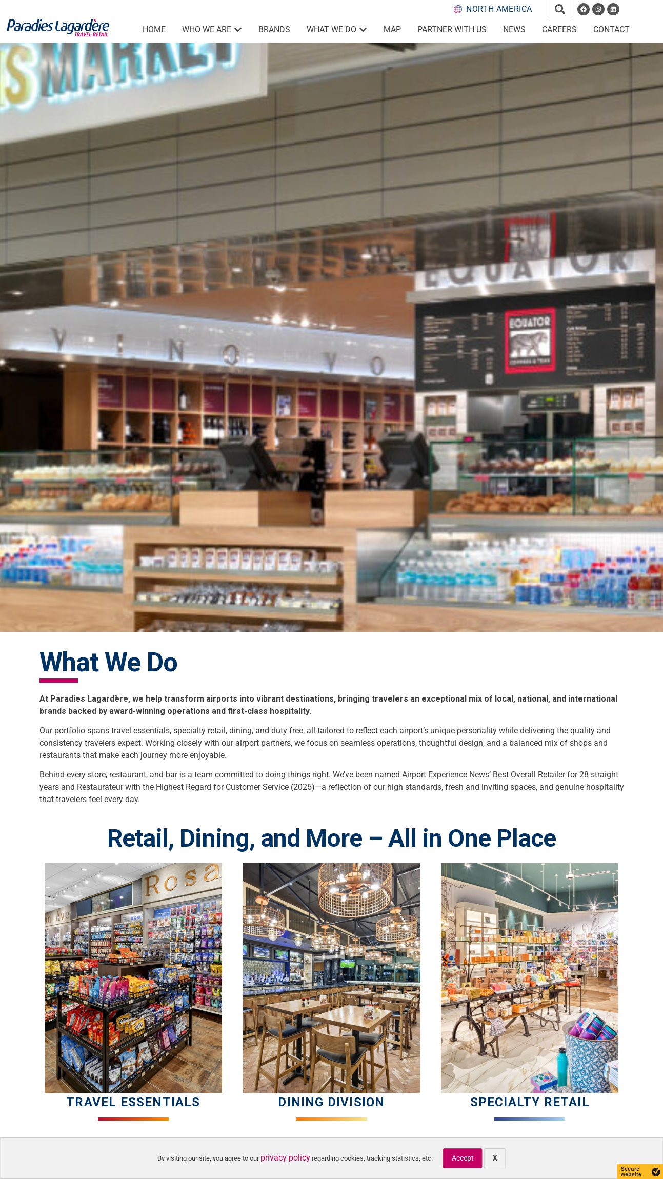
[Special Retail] (530, 978)
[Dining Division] (331, 978)
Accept (463, 1158)
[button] (560, 9)
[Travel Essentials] (134, 978)
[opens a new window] (583, 9)
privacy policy (285, 1158)
